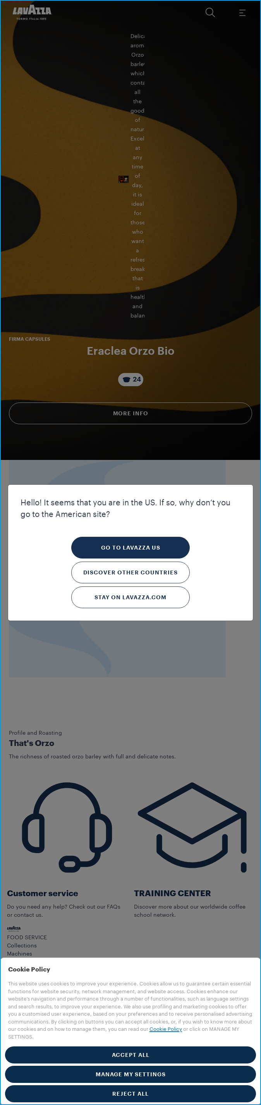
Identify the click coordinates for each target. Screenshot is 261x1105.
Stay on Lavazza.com (130, 597)
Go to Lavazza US (130, 547)
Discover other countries (130, 572)
